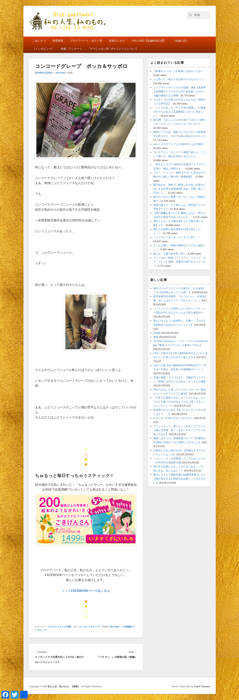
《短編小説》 (181, 40)
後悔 (155, 337)
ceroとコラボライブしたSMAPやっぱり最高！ (179, 144)
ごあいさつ (39, 40)
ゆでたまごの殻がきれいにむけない (173, 418)
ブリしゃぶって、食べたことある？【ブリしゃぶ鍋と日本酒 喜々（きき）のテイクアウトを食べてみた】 (179, 430)
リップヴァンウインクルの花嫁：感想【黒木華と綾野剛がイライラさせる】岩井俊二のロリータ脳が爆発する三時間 (179, 91)
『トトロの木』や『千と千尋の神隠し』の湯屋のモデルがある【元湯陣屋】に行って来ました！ (179, 111)
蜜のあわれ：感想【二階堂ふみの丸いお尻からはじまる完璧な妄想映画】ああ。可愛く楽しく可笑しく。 (179, 188)
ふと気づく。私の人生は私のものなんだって (178, 79)
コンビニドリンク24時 (59, 626)
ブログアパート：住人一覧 (86, 40)
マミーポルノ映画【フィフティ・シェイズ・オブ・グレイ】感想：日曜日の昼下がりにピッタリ (179, 261)
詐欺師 (157, 333)
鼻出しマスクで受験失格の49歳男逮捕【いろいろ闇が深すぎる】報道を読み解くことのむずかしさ (179, 478)
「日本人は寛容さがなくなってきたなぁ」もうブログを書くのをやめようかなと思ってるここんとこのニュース (179, 401)
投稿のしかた (117, 40)
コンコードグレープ (89, 626)
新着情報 (57, 40)
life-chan (60, 72)
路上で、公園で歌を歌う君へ (169, 253)
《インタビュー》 (43, 48)
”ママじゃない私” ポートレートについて (113, 48)
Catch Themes (202, 686)
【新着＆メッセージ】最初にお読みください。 (179, 71)
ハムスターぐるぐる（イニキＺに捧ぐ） (175, 237)
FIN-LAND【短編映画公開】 (149, 40)
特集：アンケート (71, 48)
